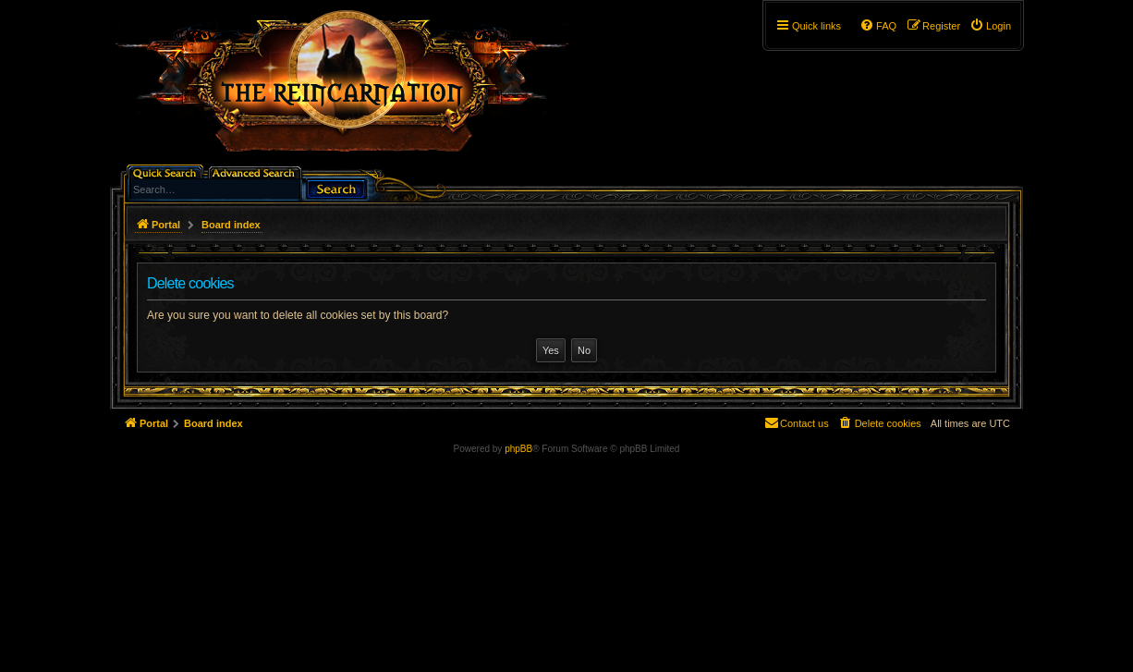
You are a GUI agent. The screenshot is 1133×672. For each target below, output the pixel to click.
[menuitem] (990, 26)
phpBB (518, 449)
